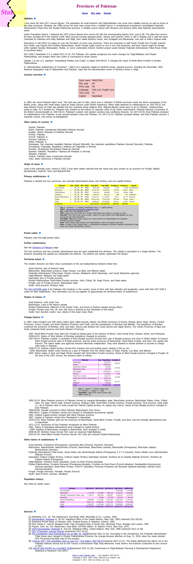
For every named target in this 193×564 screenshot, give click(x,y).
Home (85, 13)
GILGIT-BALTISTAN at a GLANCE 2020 (52, 550)
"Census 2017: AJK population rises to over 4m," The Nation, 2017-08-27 (67, 543)
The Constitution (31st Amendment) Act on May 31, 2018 (60, 536)
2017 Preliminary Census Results (48, 533)
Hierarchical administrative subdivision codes (82, 211)
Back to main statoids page (84, 557)
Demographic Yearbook (43, 521)
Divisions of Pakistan (42, 249)
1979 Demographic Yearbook (46, 531)
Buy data (95, 13)
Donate (107, 13)
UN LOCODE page (38, 291)
